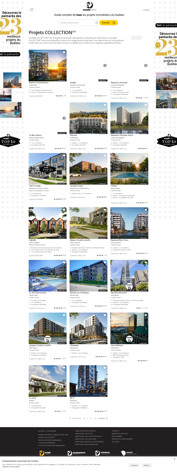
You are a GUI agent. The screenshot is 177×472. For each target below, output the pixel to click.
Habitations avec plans (84, 434)
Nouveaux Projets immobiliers (50, 440)
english (146, 10)
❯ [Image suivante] (64, 65)
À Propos (115, 431)
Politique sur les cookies (11, 466)
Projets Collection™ (46, 437)
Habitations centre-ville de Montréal (89, 442)
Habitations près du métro (85, 431)
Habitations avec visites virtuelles (88, 436)
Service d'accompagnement (122, 439)
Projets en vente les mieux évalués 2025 (53, 435)
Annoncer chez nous (120, 434)
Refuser (146, 465)
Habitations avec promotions (86, 444)
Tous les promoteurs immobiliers (51, 445)
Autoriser (134, 465)
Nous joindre (117, 436)
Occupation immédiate (46, 443)
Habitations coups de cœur (85, 439)
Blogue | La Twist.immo (47, 431)
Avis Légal (116, 442)
